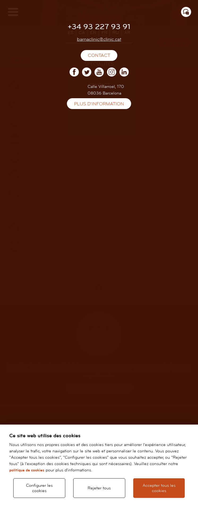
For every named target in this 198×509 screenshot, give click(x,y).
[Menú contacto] (186, 12)
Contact (99, 55)
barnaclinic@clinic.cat (99, 39)
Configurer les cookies (39, 488)
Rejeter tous (99, 488)
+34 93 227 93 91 (99, 26)
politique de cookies (26, 470)
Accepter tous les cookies (159, 488)
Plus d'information (99, 104)
